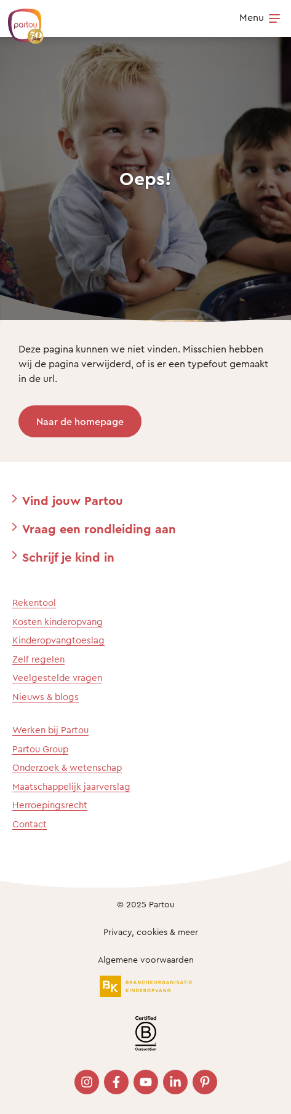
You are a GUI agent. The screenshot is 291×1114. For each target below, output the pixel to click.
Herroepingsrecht (49, 805)
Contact (29, 824)
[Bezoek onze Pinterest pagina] (205, 1082)
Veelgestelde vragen (57, 677)
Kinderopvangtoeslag (58, 640)
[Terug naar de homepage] (19, 19)
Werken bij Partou (50, 730)
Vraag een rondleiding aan (99, 528)
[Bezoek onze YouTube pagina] (146, 1082)
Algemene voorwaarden (146, 959)
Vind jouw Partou (72, 500)
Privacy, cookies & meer (150, 931)
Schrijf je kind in (68, 557)
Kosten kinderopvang (57, 621)
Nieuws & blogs (45, 696)
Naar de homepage (80, 421)
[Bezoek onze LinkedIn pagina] (175, 1082)
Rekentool (34, 602)
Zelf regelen (38, 659)
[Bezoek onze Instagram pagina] (86, 1082)
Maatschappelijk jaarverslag (71, 786)
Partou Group (40, 749)
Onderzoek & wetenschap (67, 767)
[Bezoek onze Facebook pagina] (116, 1082)
